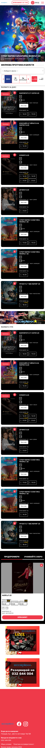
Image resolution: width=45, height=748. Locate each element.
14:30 (24, 146)
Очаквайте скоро (33, 557)
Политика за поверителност (23, 744)
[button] (42, 33)
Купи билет (22, 617)
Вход (37, 3)
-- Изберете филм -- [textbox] (10, 71)
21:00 (24, 211)
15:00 (24, 114)
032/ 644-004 (6, 740)
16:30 (33, 176)
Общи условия (6, 744)
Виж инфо (24, 105)
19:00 (33, 114)
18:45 (24, 305)
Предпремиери (11, 557)
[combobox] (22, 71)
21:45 (33, 181)
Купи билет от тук (20, 2)
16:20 (24, 176)
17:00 (24, 243)
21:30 (24, 181)
